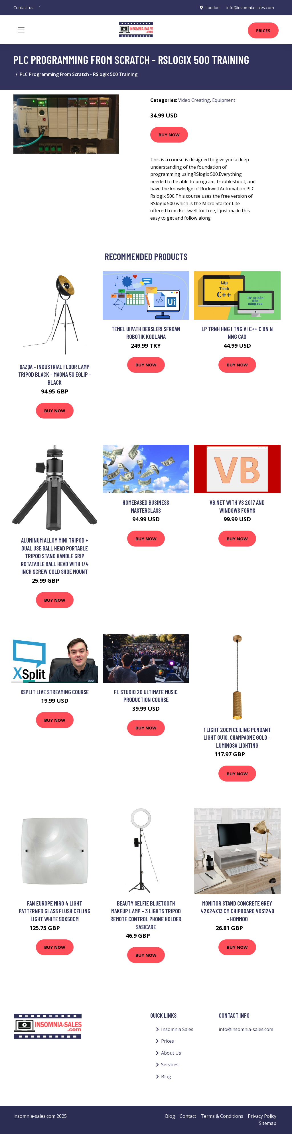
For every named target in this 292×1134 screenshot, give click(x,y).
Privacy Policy (262, 1116)
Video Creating (194, 100)
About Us (171, 1053)
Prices (263, 30)
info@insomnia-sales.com (250, 7)
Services (170, 1064)
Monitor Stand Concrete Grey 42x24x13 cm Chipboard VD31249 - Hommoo (237, 911)
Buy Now (169, 134)
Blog (166, 1076)
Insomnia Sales (177, 1029)
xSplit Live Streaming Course (55, 691)
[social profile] (39, 7)
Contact (188, 1116)
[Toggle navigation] (21, 29)
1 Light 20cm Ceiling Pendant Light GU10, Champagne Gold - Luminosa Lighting (237, 737)
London (212, 7)
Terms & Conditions (222, 1116)
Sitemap (267, 1123)
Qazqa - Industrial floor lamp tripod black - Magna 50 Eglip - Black (54, 374)
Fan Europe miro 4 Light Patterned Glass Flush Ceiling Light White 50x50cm (54, 911)
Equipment (223, 100)
